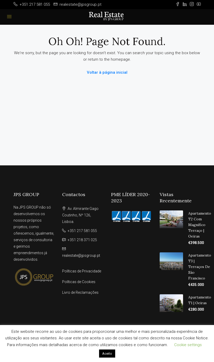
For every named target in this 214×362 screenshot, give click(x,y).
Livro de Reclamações (80, 292)
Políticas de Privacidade (81, 271)
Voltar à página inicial (107, 72)
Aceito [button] (107, 353)
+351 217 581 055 (82, 231)
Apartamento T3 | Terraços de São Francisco (199, 266)
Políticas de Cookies (78, 282)
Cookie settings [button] (188, 344)
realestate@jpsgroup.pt (81, 255)
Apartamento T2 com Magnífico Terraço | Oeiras (199, 225)
